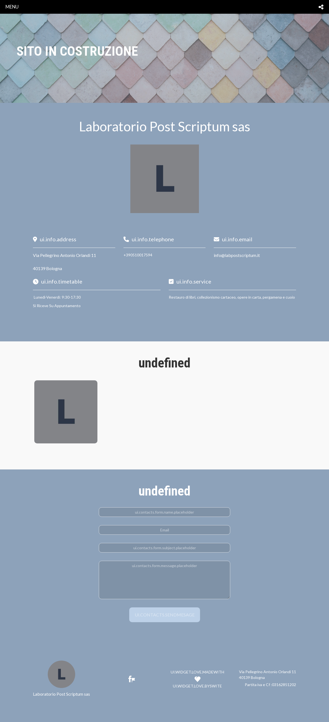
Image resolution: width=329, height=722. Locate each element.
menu (12, 7)
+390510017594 (137, 255)
